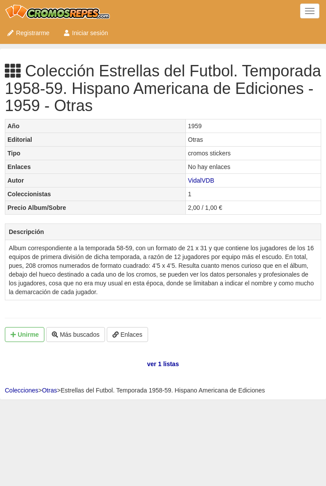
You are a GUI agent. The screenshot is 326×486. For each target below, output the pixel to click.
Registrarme (28, 32)
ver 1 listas (163, 363)
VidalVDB (201, 180)
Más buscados (75, 334)
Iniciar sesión (85, 32)
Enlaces (127, 334)
